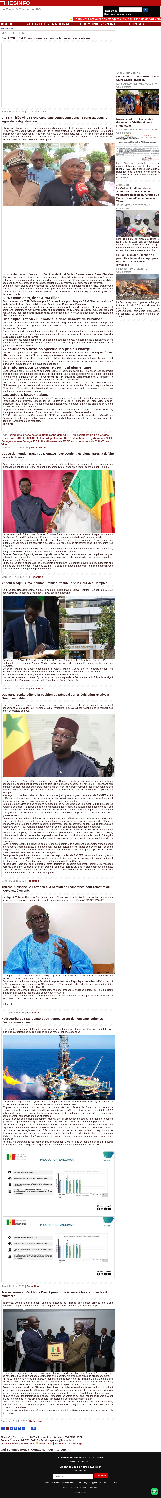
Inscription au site (70, 1441)
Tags (86, 1441)
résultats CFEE (97, 440)
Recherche (111, 11)
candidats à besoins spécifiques (31, 434)
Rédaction (38, 576)
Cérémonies (90, 24)
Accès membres (10, 1441)
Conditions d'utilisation (55, 1480)
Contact (137, 24)
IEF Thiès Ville (77, 440)
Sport (109, 24)
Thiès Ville (43, 444)
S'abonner (101, 1473)
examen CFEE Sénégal (28, 440)
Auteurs (71, 1447)
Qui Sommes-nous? (18, 1447)
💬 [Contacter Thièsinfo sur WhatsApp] (154, 1491)
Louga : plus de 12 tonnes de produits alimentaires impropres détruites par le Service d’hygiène (136, 262)
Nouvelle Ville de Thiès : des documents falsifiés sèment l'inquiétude (135, 122)
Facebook (72, 1459)
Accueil (9, 24)
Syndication (49, 1441)
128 (34, 1426)
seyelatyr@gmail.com (92, 1480)
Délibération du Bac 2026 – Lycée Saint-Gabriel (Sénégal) (136, 78)
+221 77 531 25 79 (107, 1480)
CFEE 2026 (39, 437)
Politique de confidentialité (73, 1480)
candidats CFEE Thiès (69, 434)
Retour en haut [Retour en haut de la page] (80, 1490)
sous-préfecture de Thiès (18, 444)
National (61, 24)
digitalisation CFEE (77, 437)
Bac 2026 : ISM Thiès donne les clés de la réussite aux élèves (43, 38)
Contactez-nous (50, 1447)
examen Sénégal (55, 440)
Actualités (37, 24)
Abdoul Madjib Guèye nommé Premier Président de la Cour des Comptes (51, 582)
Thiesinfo (15, 3)
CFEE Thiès (55, 437)
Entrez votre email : (80, 1468)
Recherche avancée (117, 14)
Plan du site (30, 1441)
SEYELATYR (39, 447)
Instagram (88, 1459)
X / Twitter (80, 1459)
